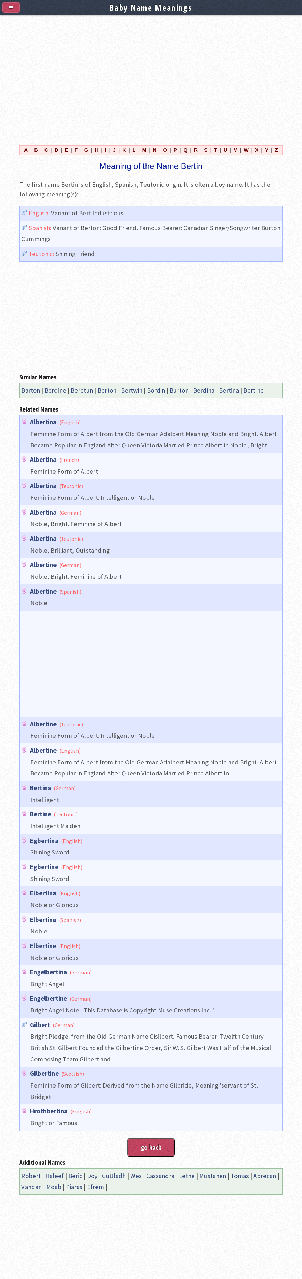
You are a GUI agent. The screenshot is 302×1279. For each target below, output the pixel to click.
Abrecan (264, 1176)
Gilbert (40, 1025)
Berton (107, 390)
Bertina (229, 390)
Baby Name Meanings (151, 7)
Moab (53, 1187)
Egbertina (44, 841)
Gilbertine (44, 1074)
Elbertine (43, 946)
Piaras (74, 1187)
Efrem (95, 1187)
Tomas (240, 1176)
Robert (31, 1176)
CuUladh (114, 1176)
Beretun (82, 390)
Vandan (31, 1187)
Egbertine (44, 867)
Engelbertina (48, 972)
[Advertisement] (151, 76)
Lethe (187, 1176)
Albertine (43, 565)
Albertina (43, 422)
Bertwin (131, 390)
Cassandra (160, 1176)
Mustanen (212, 1176)
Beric (75, 1176)
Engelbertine (48, 998)
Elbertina (43, 893)
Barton (30, 390)
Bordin (156, 390)
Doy (92, 1176)
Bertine (253, 390)
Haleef (54, 1176)
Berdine (55, 390)
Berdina (203, 390)
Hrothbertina (49, 1111)
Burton (179, 390)
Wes (136, 1176)
